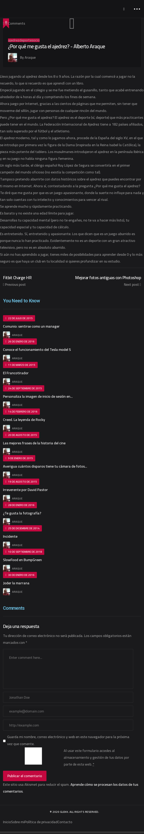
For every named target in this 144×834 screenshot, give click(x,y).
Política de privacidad (40, 822)
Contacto (64, 822)
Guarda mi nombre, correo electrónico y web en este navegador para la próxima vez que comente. (68, 740)
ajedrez (13, 40)
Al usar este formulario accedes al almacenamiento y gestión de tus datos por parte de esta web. (96, 758)
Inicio (7, 822)
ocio (36, 40)
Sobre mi (17, 822)
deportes (26, 40)
